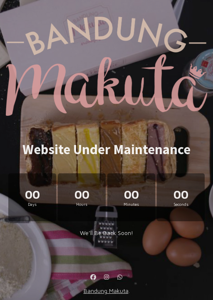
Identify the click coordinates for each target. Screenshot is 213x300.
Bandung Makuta (106, 290)
